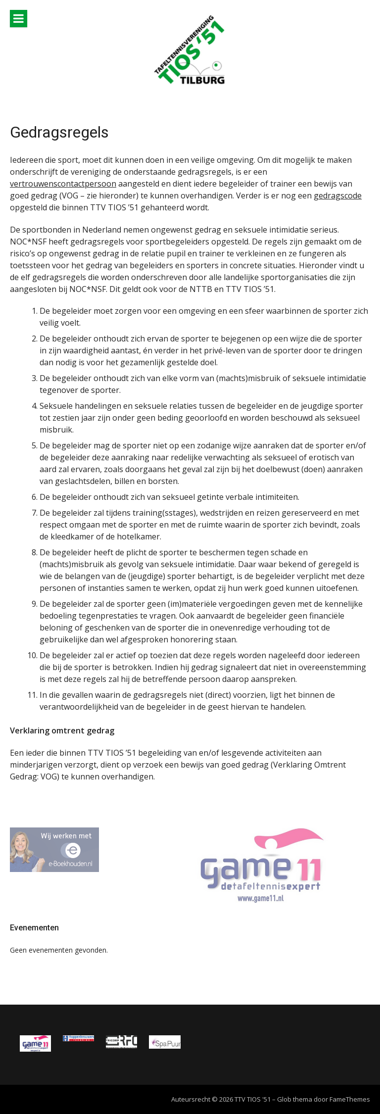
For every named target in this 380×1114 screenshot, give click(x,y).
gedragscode (338, 195)
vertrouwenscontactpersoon (63, 183)
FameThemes (350, 1099)
